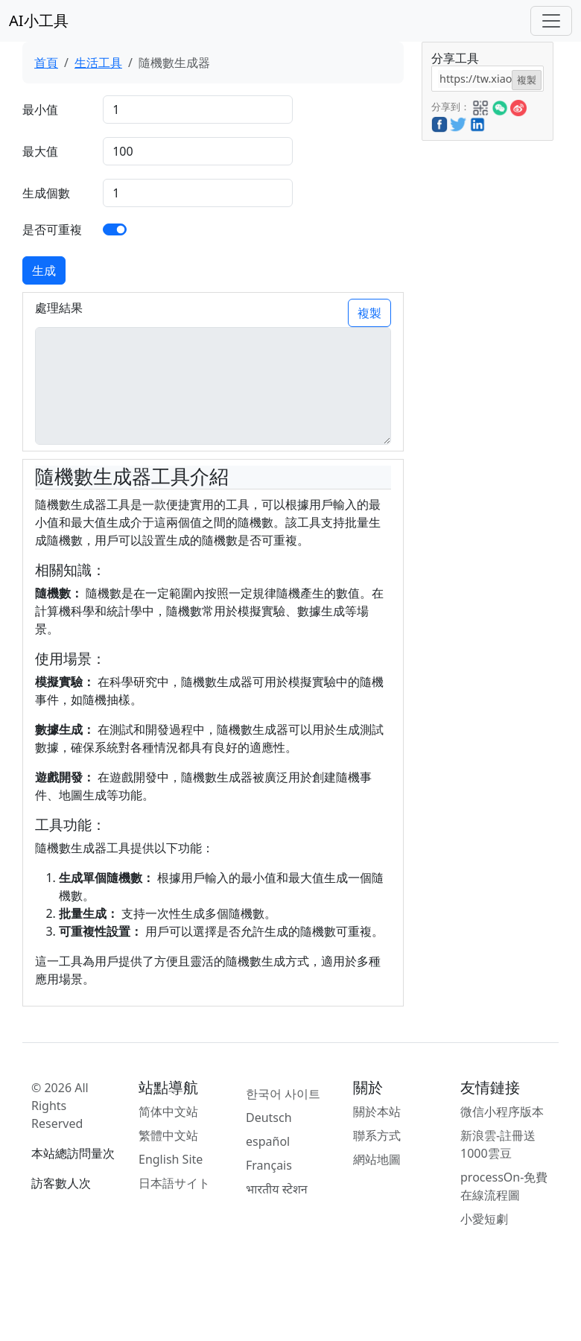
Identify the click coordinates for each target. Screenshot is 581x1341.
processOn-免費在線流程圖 (503, 1186)
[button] (480, 106)
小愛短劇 (484, 1219)
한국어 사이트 (283, 1093)
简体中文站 (168, 1111)
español (268, 1141)
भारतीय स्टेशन (277, 1189)
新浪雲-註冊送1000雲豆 (498, 1144)
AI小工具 (39, 20)
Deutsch (269, 1117)
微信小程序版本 (502, 1111)
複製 (369, 313)
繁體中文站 (168, 1135)
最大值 (40, 151)
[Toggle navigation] (551, 21)
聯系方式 (377, 1135)
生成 (44, 270)
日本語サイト (174, 1183)
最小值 (40, 109)
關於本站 (377, 1111)
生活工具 (98, 62)
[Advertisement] (486, 364)
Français (269, 1165)
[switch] (115, 229)
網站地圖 (377, 1159)
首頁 (46, 62)
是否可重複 (52, 229)
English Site (171, 1159)
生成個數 (46, 193)
